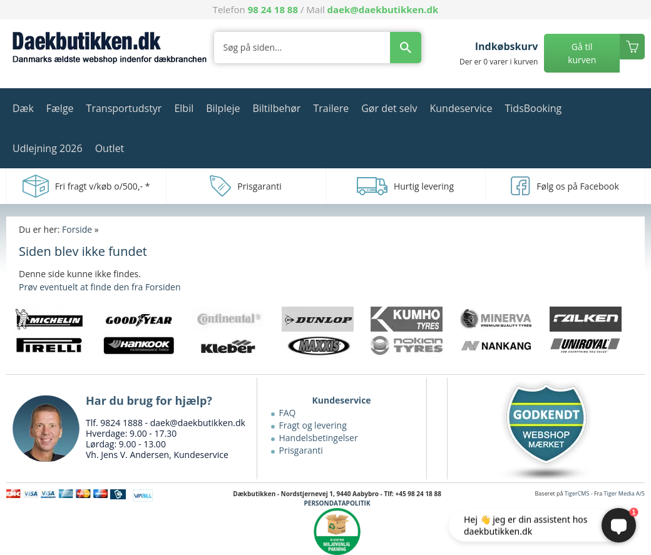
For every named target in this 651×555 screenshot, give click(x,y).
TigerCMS (577, 493)
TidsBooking (533, 108)
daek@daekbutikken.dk (383, 9)
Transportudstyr (124, 108)
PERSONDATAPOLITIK (337, 503)
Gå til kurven (582, 53)
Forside (77, 229)
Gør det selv (389, 108)
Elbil (183, 108)
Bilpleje (223, 108)
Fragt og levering (313, 425)
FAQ (287, 413)
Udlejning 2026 (48, 148)
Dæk (23, 108)
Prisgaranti (301, 450)
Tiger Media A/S (624, 493)
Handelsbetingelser (318, 438)
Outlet (110, 148)
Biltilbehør (276, 108)
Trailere (331, 108)
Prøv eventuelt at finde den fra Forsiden (99, 287)
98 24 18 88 (273, 9)
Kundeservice (460, 108)
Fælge (60, 108)
